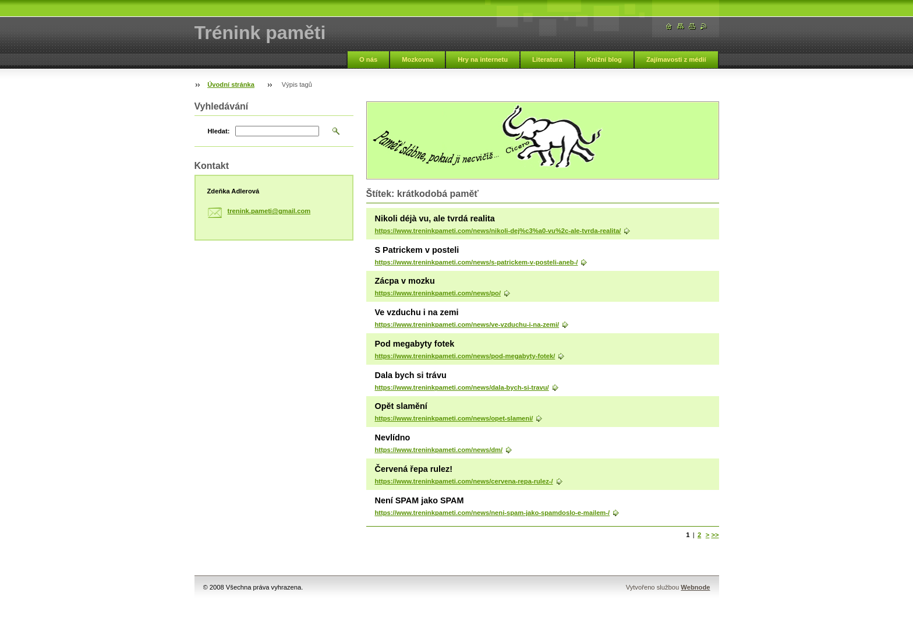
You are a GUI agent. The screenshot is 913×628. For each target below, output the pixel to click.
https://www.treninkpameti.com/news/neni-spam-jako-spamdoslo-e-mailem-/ (492, 512)
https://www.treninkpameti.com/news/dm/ (439, 449)
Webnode (695, 587)
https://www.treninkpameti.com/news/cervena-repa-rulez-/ (464, 481)
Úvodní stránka (230, 84)
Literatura (547, 59)
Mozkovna (417, 59)
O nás (368, 59)
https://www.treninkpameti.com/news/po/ (438, 293)
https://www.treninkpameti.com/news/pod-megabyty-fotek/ (465, 355)
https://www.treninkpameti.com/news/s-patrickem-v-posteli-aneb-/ (476, 262)
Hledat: (219, 131)
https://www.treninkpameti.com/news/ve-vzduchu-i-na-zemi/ (467, 324)
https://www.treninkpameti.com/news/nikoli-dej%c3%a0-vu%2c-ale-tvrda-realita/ (498, 230)
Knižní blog (604, 59)
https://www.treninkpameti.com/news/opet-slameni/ (454, 418)
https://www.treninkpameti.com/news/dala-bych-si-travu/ (462, 387)
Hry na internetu (483, 59)
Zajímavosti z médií (676, 59)
